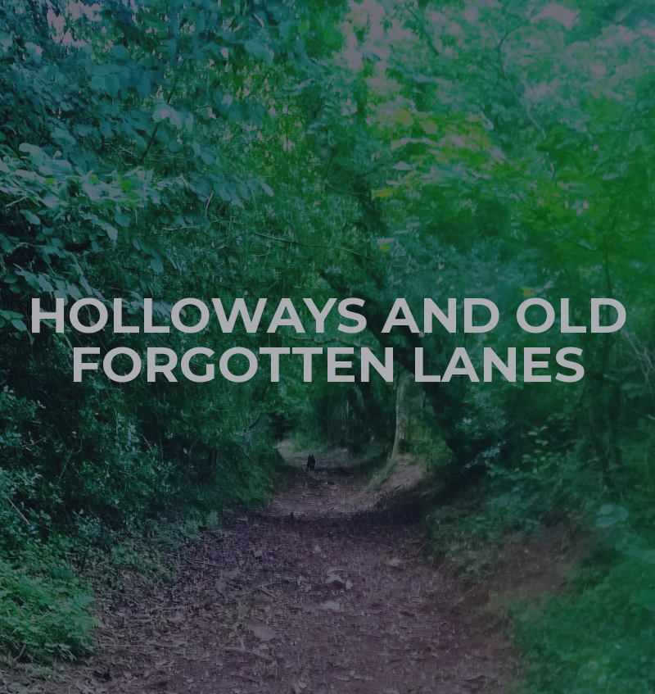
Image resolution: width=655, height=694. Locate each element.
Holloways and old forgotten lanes (328, 339)
